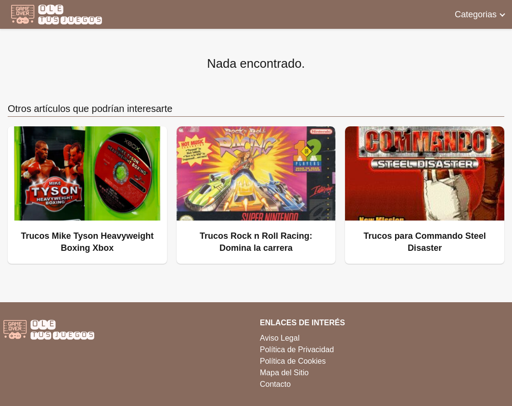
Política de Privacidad (297, 349)
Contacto (275, 384)
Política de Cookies (293, 361)
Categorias (476, 14)
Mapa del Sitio (284, 373)
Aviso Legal (279, 338)
